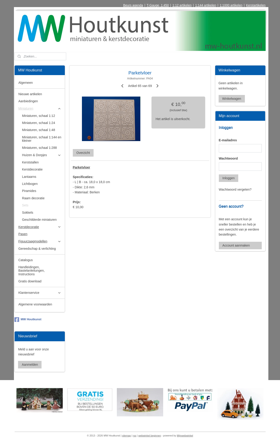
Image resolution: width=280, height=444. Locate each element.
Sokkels (27, 212)
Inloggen (228, 178)
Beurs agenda (133, 5)
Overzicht (83, 153)
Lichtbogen (30, 184)
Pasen (22, 234)
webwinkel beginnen (149, 435)
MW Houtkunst (27, 319)
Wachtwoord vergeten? (235, 189)
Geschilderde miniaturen (39, 219)
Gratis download (29, 281)
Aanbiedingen (28, 101)
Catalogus (25, 260)
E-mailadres (228, 140)
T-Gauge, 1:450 (158, 5)
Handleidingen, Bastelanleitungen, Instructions (31, 270)
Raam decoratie (33, 198)
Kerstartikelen (256, 5)
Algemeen (25, 82)
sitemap (126, 435)
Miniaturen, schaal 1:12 (38, 116)
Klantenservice (39, 293)
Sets (25, 205)
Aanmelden (30, 364)
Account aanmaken (236, 245)
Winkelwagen (231, 98)
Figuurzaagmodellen (39, 241)
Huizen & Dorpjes (41, 155)
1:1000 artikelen (231, 5)
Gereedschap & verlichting (37, 248)
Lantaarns (29, 177)
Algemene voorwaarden (35, 304)
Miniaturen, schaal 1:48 (38, 130)
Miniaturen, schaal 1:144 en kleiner (41, 138)
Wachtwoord (228, 158)
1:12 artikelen (181, 5)
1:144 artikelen (205, 5)
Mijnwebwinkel (185, 435)
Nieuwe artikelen (30, 94)
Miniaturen (39, 108)
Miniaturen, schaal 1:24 (38, 123)
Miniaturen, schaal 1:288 (39, 148)
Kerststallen (30, 162)
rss (134, 435)
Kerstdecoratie (32, 169)
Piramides (29, 191)
